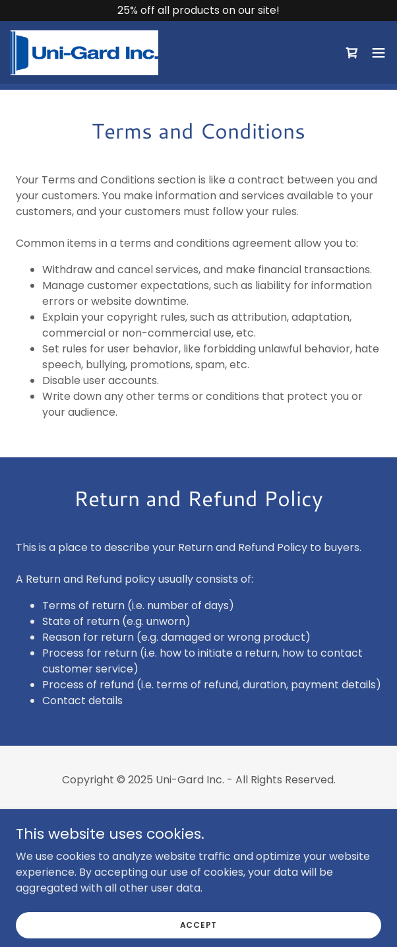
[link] (84, 52)
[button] (378, 53)
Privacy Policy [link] (198, 814)
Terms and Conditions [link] (198, 836)
